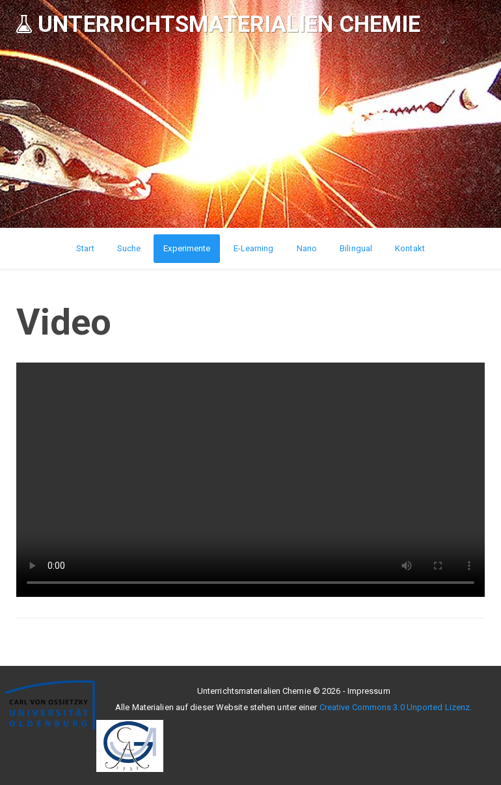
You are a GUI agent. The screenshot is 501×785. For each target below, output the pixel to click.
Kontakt (410, 248)
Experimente (186, 248)
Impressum (368, 691)
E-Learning (254, 248)
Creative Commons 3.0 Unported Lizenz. (395, 707)
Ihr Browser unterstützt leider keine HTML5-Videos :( (250, 480)
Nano (307, 248)
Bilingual (356, 248)
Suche (129, 248)
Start (85, 248)
